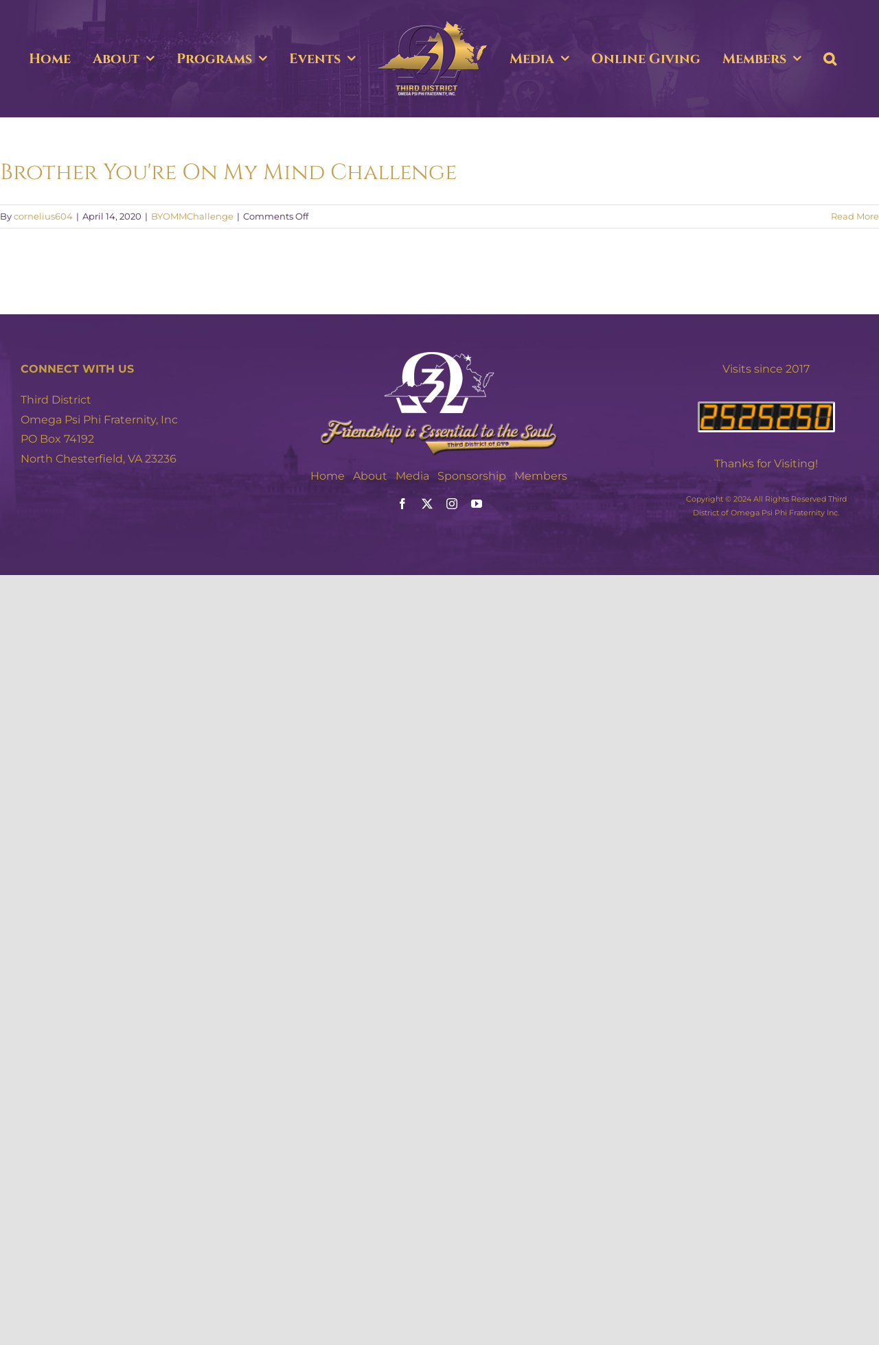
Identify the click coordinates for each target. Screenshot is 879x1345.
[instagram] (451, 503)
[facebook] (402, 503)
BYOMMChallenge (192, 216)
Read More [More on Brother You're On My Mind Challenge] (855, 216)
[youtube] (476, 503)
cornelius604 (43, 216)
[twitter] (427, 503)
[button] (829, 59)
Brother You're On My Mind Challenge (228, 172)
